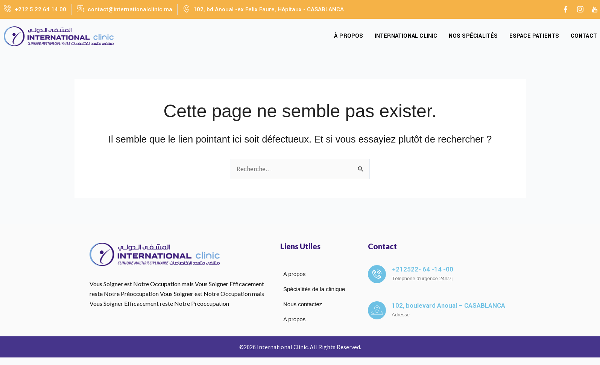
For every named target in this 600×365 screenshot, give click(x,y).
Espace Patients (534, 36)
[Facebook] (565, 9)
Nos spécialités (473, 36)
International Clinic (406, 36)
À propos (348, 36)
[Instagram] (580, 9)
